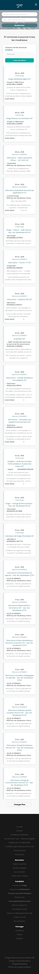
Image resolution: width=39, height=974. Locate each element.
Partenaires (19, 854)
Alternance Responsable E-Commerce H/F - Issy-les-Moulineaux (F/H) (19, 608)
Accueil (19, 827)
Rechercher (19, 25)
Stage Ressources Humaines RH (19, 957)
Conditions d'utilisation (20, 835)
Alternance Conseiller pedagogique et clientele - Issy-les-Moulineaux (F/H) (19, 677)
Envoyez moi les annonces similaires (16, 48)
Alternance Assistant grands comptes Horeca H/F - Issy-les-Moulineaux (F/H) (19, 712)
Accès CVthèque (19, 868)
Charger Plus (19, 804)
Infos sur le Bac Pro (19, 905)
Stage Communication (19, 961)
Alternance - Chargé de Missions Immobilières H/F (19, 379)
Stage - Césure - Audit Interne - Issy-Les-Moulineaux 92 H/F (19, 231)
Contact (19, 831)
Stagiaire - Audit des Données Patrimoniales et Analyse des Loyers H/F (19, 463)
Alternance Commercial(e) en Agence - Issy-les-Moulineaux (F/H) (19, 574)
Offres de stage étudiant (19, 967)
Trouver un (19, 885)
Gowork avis (20, 897)
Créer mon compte (20, 876)
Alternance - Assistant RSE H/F (19, 299)
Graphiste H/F (19, 339)
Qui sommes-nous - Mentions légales (19, 838)
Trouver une (19, 889)
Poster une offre (19, 864)
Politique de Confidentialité (19, 842)
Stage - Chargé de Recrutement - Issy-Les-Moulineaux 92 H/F (19, 504)
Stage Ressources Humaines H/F (19, 118)
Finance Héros (19, 850)
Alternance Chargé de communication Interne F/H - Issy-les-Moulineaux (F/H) (19, 782)
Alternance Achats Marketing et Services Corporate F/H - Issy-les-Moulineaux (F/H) (19, 643)
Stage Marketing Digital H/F (19, 79)
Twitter (19, 934)
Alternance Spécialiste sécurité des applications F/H (19, 191)
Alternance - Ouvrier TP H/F (19, 262)
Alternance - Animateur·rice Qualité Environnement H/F (19, 420)
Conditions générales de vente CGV (19, 846)
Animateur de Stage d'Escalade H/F (19, 536)
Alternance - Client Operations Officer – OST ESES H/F (19, 159)
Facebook (19, 930)
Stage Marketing (19, 964)
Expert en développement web (19, 913)
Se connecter (19, 872)
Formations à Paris (19, 909)
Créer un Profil (19, 917)
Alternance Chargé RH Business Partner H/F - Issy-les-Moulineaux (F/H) (19, 747)
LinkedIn (19, 938)
